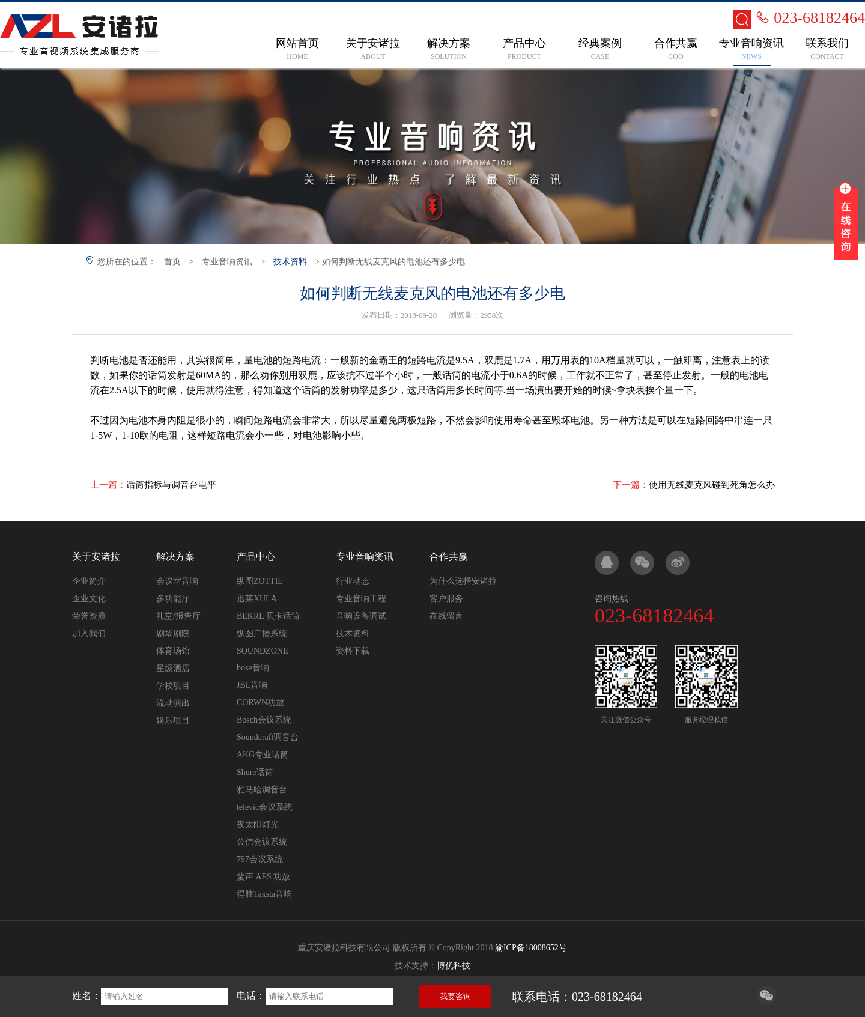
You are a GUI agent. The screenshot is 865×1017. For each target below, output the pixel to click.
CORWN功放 (260, 702)
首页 (172, 261)
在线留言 (446, 616)
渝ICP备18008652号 (531, 947)
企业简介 (89, 581)
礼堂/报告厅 (178, 616)
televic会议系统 (265, 807)
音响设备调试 (361, 616)
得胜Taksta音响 (264, 894)
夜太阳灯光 (258, 824)
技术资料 (290, 261)
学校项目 (173, 685)
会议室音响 (177, 581)
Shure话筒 (255, 772)
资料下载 (352, 650)
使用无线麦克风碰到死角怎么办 (712, 485)
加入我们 (89, 633)
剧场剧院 (173, 633)
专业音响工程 (361, 598)
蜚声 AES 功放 (263, 876)
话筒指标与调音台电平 (171, 485)
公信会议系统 (262, 841)
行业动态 (352, 581)
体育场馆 (173, 650)
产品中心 (256, 556)
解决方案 (175, 556)
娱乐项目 (173, 720)
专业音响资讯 (227, 261)
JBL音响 (252, 685)
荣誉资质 (89, 616)
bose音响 (253, 667)
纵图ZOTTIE (260, 581)
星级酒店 (173, 668)
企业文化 (89, 598)
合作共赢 (448, 556)
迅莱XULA (257, 598)
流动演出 (173, 703)
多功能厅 (173, 598)
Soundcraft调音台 (268, 737)
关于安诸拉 (96, 556)
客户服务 (446, 598)
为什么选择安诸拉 (463, 581)
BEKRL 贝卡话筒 (268, 616)
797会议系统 (260, 859)
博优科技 (453, 965)
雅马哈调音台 (262, 789)
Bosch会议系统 (264, 719)
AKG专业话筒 (262, 754)
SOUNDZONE (262, 650)
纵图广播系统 (262, 633)
